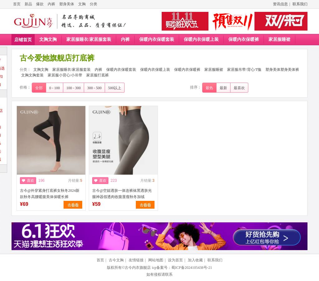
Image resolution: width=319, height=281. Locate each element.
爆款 (40, 4)
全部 (39, 88)
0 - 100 (54, 88)
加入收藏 (195, 260)
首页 (17, 4)
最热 (209, 88)
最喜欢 (239, 88)
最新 (223, 88)
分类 (93, 4)
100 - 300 (73, 88)
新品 (28, 4)
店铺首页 (23, 39)
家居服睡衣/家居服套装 (88, 39)
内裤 (51, 4)
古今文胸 (116, 260)
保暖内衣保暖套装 (156, 39)
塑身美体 (66, 4)
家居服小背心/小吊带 (65, 75)
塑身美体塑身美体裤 (282, 69)
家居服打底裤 (97, 75)
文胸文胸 (48, 39)
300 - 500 (94, 88)
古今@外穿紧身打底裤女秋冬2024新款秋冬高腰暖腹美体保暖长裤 (49, 193)
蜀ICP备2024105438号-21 (191, 267)
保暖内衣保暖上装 (201, 39)
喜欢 (30, 180)
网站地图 (155, 260)
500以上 (114, 88)
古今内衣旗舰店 (138, 267)
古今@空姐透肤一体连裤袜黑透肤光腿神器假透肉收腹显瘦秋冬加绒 (122, 193)
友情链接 (136, 260)
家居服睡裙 (279, 39)
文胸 (82, 4)
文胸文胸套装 (32, 75)
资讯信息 (280, 4)
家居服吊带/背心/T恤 (244, 69)
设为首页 (175, 260)
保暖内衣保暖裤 (243, 39)
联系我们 (300, 4)
